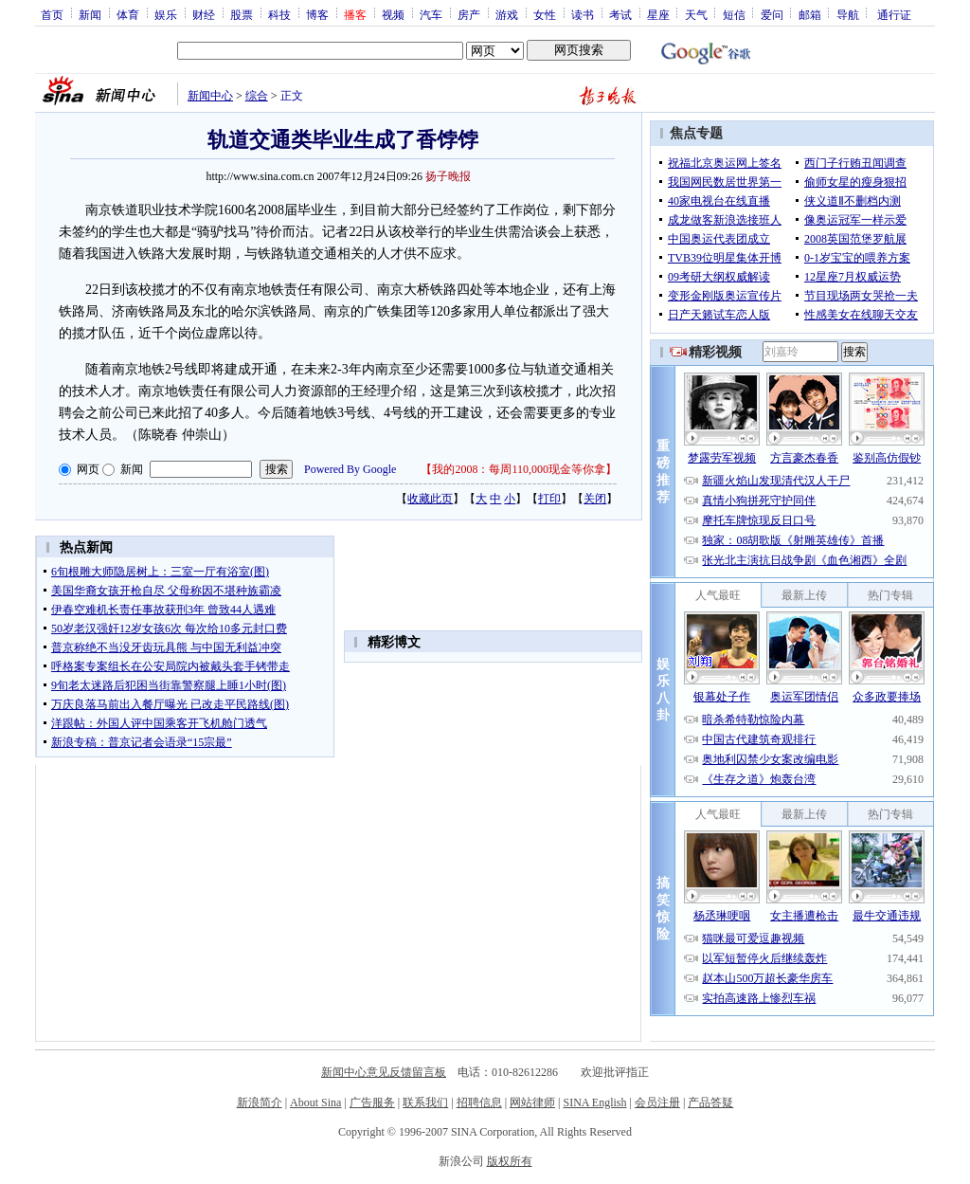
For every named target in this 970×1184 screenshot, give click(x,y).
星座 (658, 14)
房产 (469, 14)
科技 (279, 14)
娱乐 (165, 14)
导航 (847, 14)
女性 (544, 14)
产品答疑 (710, 1102)
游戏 (506, 14)
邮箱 (810, 14)
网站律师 (532, 1102)
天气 (696, 14)
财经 (203, 14)
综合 (256, 95)
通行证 (894, 14)
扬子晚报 (448, 176)
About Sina (315, 1102)
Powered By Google (350, 469)
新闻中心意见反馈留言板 (383, 1072)
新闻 (90, 14)
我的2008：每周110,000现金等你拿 (518, 469)
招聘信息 (479, 1102)
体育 (128, 14)
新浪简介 (259, 1102)
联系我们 (425, 1102)
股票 (241, 14)
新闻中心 (210, 95)
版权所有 (509, 1161)
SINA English (594, 1102)
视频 (393, 14)
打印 (549, 498)
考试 (620, 14)
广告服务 (372, 1102)
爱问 (772, 14)
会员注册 (657, 1102)
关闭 (595, 498)
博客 (317, 14)
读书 (582, 14)
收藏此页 (430, 498)
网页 (88, 469)
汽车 (431, 14)
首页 (52, 14)
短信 (734, 14)
